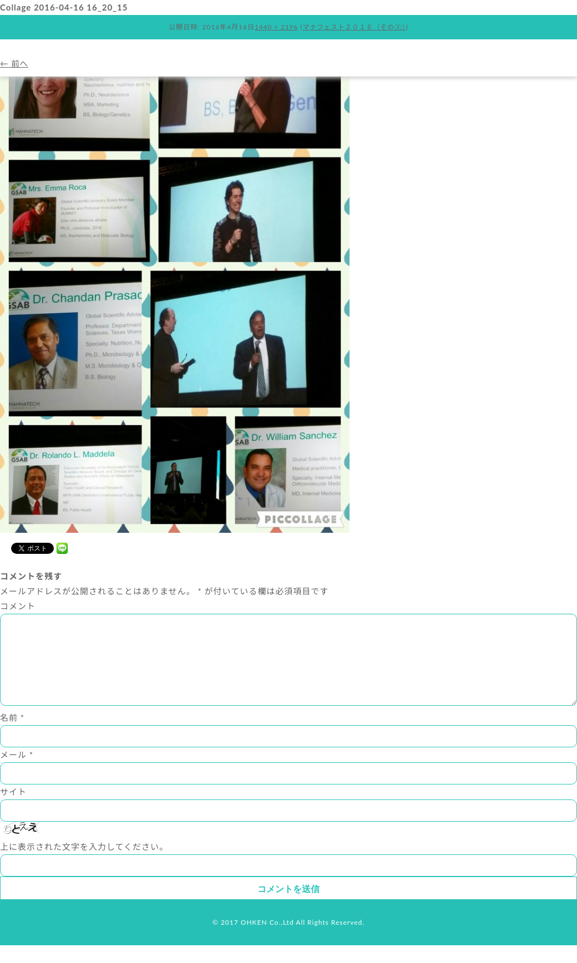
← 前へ (14, 63)
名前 (12, 735)
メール (16, 772)
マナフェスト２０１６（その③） (354, 27)
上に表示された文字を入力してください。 (84, 864)
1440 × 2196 (275, 27)
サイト (13, 809)
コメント (18, 606)
